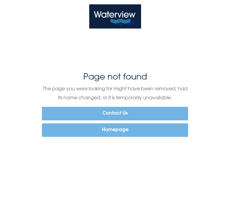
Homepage (115, 130)
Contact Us (115, 113)
